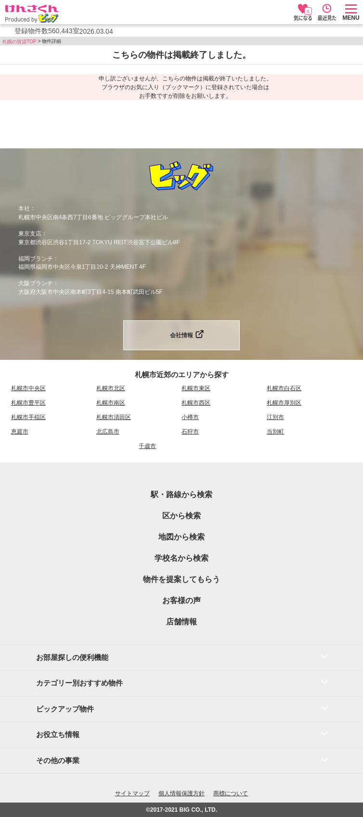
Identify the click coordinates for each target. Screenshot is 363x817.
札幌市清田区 (113, 417)
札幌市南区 (110, 402)
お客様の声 (181, 600)
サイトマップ (132, 793)
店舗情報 (181, 622)
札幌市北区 (110, 388)
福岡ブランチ (35, 258)
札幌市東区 (196, 388)
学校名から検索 (181, 558)
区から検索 (181, 516)
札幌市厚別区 (284, 402)
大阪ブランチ (35, 283)
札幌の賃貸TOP (19, 41)
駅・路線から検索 (181, 494)
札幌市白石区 (284, 388)
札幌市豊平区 (28, 402)
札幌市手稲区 (28, 417)
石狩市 (190, 431)
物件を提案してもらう (181, 579)
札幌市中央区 (28, 388)
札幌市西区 (196, 402)
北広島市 (107, 431)
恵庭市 (19, 431)
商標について (230, 793)
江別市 (275, 417)
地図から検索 (181, 537)
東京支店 (29, 233)
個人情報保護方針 (181, 793)
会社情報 (181, 335)
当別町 (275, 431)
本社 (24, 208)
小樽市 (190, 417)
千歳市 (147, 446)
